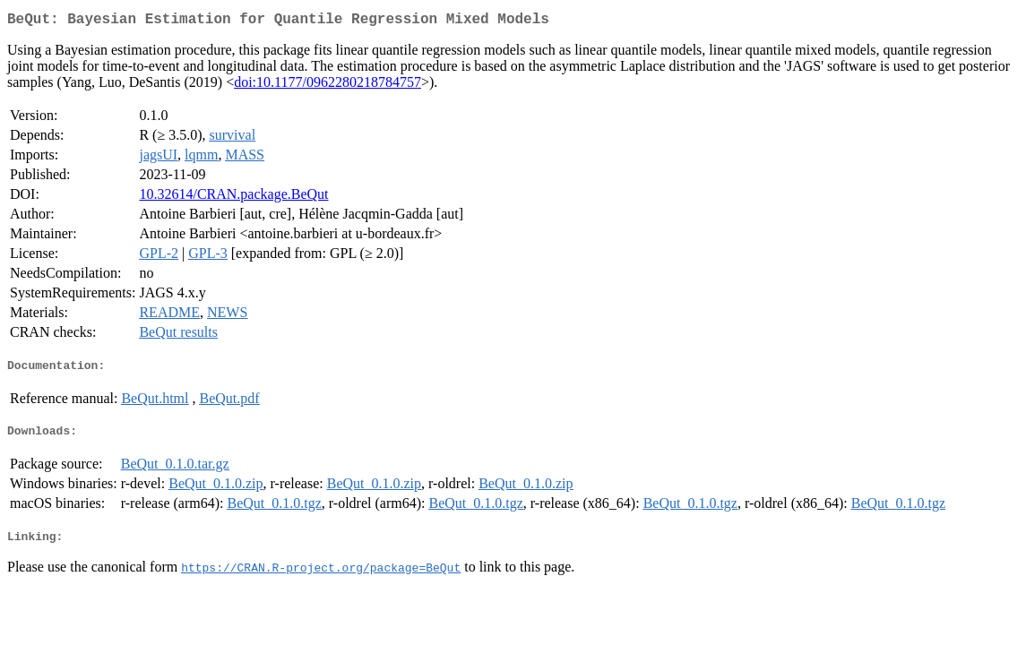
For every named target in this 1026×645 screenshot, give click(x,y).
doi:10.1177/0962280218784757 (327, 85)
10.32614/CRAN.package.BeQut (233, 197)
